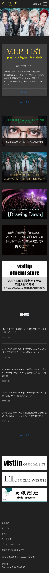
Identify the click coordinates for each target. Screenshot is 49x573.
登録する (24, 92)
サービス (5, 528)
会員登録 (35, 4)
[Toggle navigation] (45, 4)
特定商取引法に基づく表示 (13, 550)
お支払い (5, 534)
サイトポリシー (8, 539)
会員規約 (5, 523)
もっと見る (24, 102)
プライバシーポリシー (11, 544)
